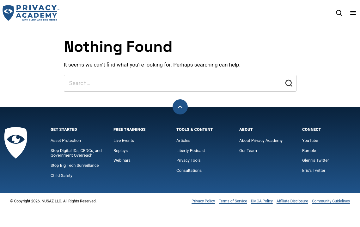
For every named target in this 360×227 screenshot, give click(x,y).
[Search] (339, 13)
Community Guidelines (331, 201)
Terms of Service (233, 201)
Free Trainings (129, 129)
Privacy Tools (188, 160)
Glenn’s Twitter (315, 160)
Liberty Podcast (190, 150)
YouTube (310, 140)
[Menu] (353, 13)
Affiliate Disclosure (292, 201)
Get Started (64, 129)
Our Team (248, 150)
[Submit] (288, 83)
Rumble (309, 150)
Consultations (189, 170)
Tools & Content (194, 129)
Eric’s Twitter (313, 170)
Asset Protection (66, 140)
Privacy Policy (203, 201)
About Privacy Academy (261, 140)
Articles (183, 140)
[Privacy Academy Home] (31, 13)
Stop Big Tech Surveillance (75, 165)
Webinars (122, 160)
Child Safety (61, 175)
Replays (120, 150)
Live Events (123, 140)
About (246, 129)
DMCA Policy (262, 201)
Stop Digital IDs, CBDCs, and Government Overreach (76, 153)
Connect (311, 129)
